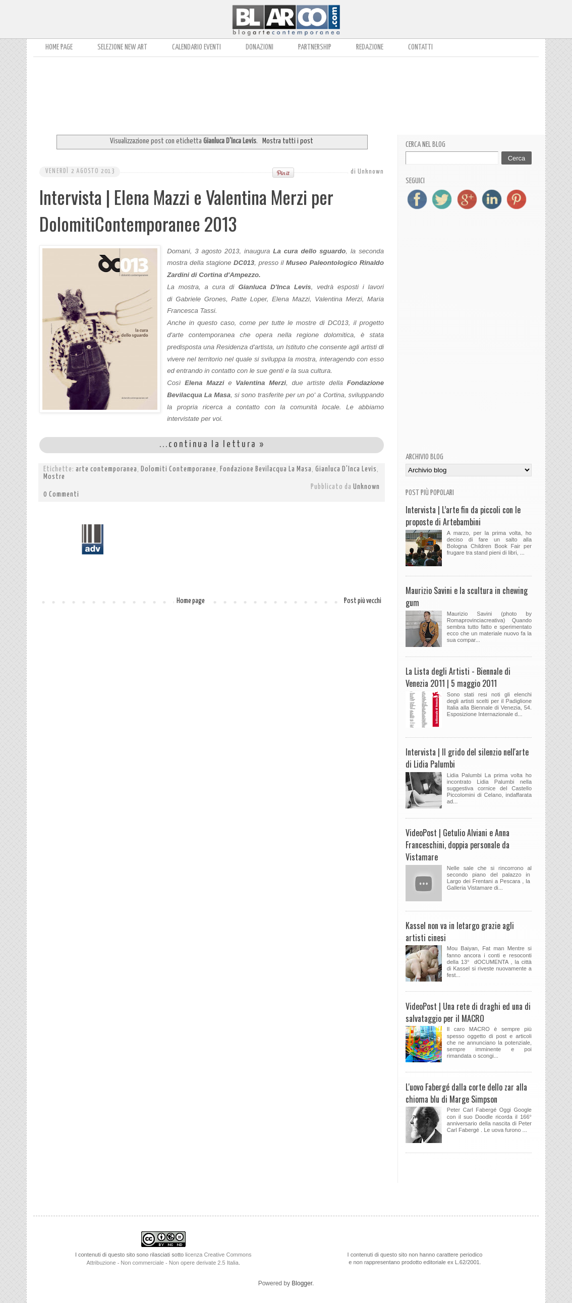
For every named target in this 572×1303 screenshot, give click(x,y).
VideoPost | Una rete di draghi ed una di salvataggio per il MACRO (468, 1012)
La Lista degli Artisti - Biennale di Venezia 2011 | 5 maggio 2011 (458, 677)
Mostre (54, 476)
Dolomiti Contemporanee (178, 469)
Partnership (314, 47)
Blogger (302, 1283)
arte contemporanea (106, 469)
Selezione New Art (122, 47)
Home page (59, 47)
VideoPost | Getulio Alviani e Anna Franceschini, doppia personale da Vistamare (457, 845)
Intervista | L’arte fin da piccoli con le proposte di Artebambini (463, 516)
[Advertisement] (286, 92)
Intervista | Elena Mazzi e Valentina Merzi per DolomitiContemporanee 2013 (186, 210)
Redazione (369, 47)
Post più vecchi (362, 601)
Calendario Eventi (196, 47)
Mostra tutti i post (287, 141)
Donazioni (259, 47)
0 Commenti (61, 494)
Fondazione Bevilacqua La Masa (266, 469)
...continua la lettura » (212, 444)
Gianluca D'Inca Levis (346, 469)
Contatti (420, 47)
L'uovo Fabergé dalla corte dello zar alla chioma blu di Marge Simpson (466, 1093)
